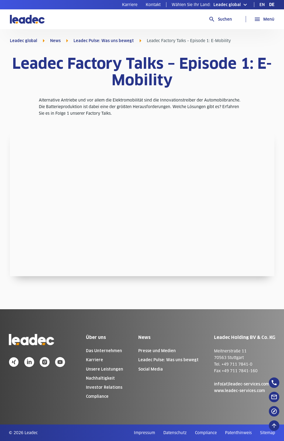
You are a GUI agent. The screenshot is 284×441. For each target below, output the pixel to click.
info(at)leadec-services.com (241, 384)
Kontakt (153, 4)
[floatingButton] (274, 382)
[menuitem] (129, 4)
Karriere (129, 4)
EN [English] (262, 4)
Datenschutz (175, 433)
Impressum (144, 433)
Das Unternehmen (104, 351)
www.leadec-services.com (239, 390)
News (55, 41)
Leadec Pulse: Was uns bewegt (104, 41)
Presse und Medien (157, 351)
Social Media (150, 369)
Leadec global (23, 41)
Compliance (97, 396)
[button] (210, 4)
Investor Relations (104, 387)
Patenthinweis (238, 433)
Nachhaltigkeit (100, 378)
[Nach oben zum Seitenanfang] (274, 425)
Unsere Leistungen (104, 369)
